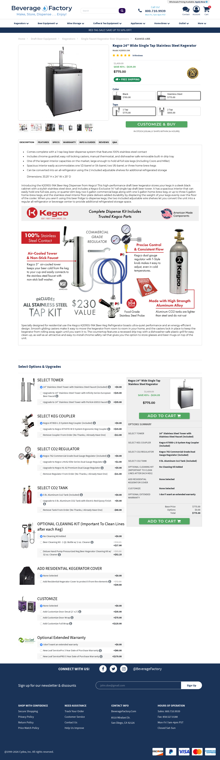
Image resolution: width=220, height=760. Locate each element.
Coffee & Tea (107, 23)
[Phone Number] (152, 10)
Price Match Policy (28, 728)
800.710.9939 (172, 711)
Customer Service (75, 716)
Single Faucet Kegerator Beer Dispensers (106, 38)
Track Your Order (74, 711)
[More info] (109, 386)
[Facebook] (103, 668)
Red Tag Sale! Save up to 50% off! (110, 30)
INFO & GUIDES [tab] (87, 142)
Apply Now (201, 1)
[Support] (186, 11)
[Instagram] (123, 668)
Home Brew (162, 23)
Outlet (184, 23)
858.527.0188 (170, 716)
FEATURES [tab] (43, 142)
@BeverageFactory (147, 668)
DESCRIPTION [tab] (27, 142)
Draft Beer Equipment (45, 38)
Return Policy (25, 722)
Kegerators (21, 23)
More (202, 23)
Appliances (138, 23)
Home (23, 38)
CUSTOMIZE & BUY (157, 124)
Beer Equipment (48, 23)
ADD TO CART (164, 415)
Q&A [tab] (114, 142)
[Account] (196, 11)
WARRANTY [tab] (69, 142)
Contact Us (71, 722)
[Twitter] (113, 668)
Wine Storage (75, 23)
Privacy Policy (26, 716)
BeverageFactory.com (123, 711)
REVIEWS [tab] (104, 142)
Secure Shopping (28, 711)
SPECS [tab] (56, 142)
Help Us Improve (74, 728)
